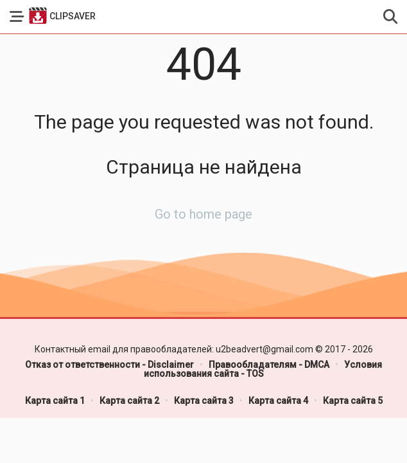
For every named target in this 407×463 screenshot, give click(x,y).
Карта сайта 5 (353, 400)
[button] (16, 16)
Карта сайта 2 (129, 400)
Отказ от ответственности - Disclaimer (109, 364)
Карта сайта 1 (55, 400)
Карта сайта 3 (204, 400)
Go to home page (203, 214)
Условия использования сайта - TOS (263, 369)
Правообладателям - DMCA (269, 364)
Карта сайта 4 (278, 400)
